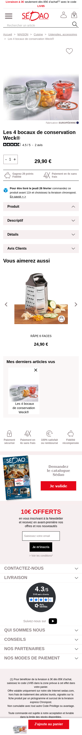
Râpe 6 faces (41, 336)
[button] (6, 304)
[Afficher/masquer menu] (8, 16)
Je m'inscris (40, 547)
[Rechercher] (37, 25)
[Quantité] (10, 159)
